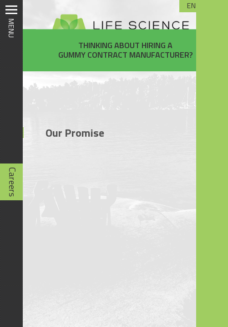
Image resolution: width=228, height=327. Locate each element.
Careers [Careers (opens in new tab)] (12, 182)
